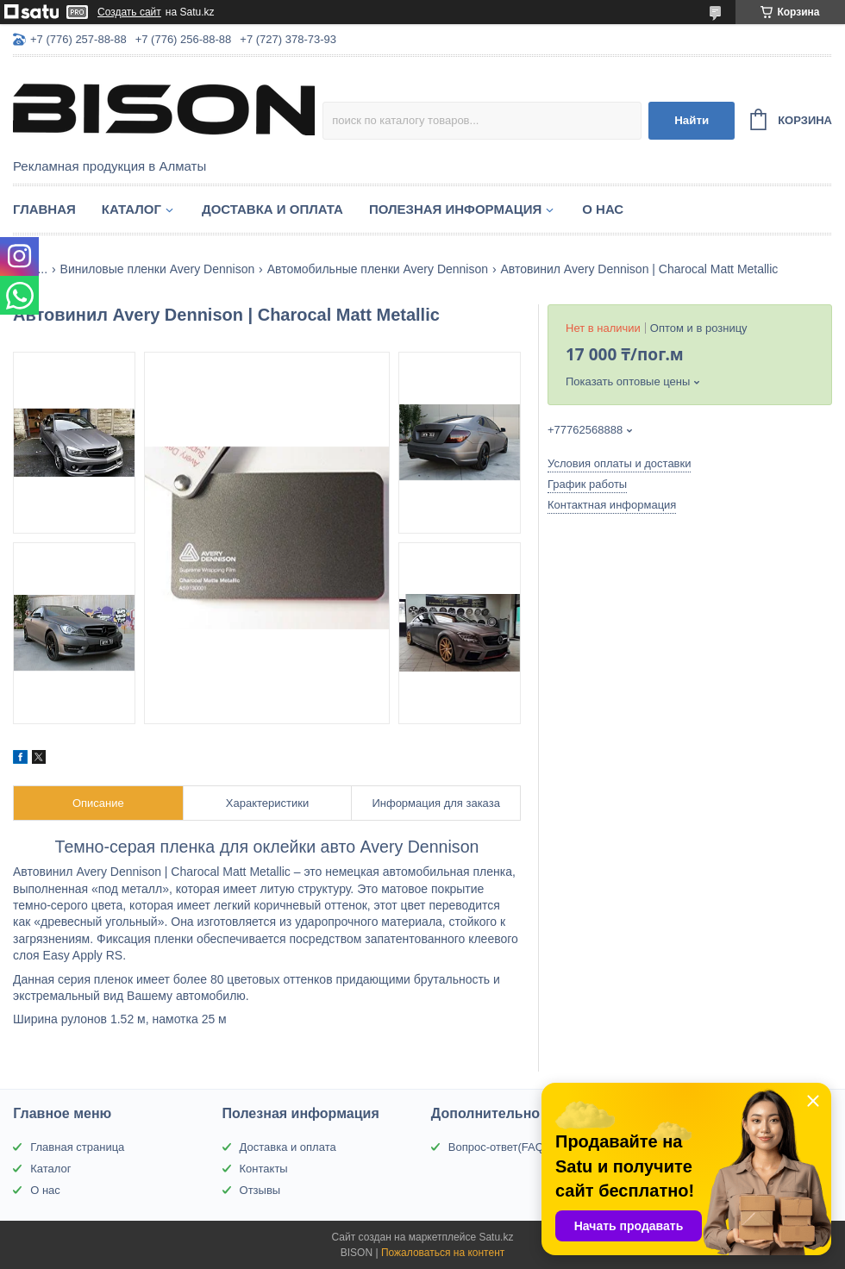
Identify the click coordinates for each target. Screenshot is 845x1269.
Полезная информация (455, 209)
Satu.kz (496, 1237)
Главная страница (77, 1147)
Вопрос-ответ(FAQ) (498, 1147)
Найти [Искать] (691, 120)
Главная (44, 209)
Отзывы (260, 1190)
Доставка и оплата (272, 209)
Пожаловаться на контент (442, 1253)
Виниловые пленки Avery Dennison (157, 269)
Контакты (264, 1168)
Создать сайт (129, 12)
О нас (602, 209)
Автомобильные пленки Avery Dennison (377, 269)
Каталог (131, 209)
